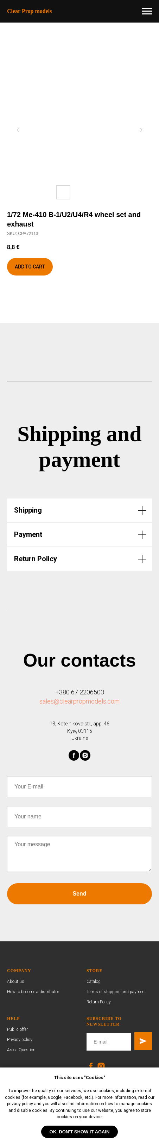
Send (79, 894)
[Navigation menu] (147, 11)
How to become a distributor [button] (33, 991)
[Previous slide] (18, 130)
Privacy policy (19, 1039)
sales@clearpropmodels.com (79, 701)
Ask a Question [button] (21, 1049)
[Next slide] (140, 130)
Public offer (17, 1029)
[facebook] (74, 755)
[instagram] (85, 755)
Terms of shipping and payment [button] (116, 991)
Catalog (94, 981)
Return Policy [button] (99, 1001)
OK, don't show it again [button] (80, 1131)
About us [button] (15, 981)
